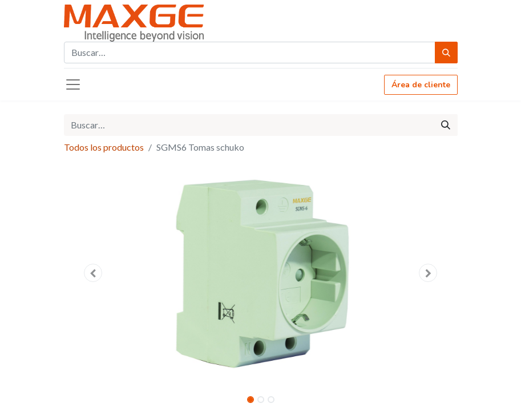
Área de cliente (420, 84)
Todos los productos (104, 147)
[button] (93, 273)
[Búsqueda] (446, 52)
